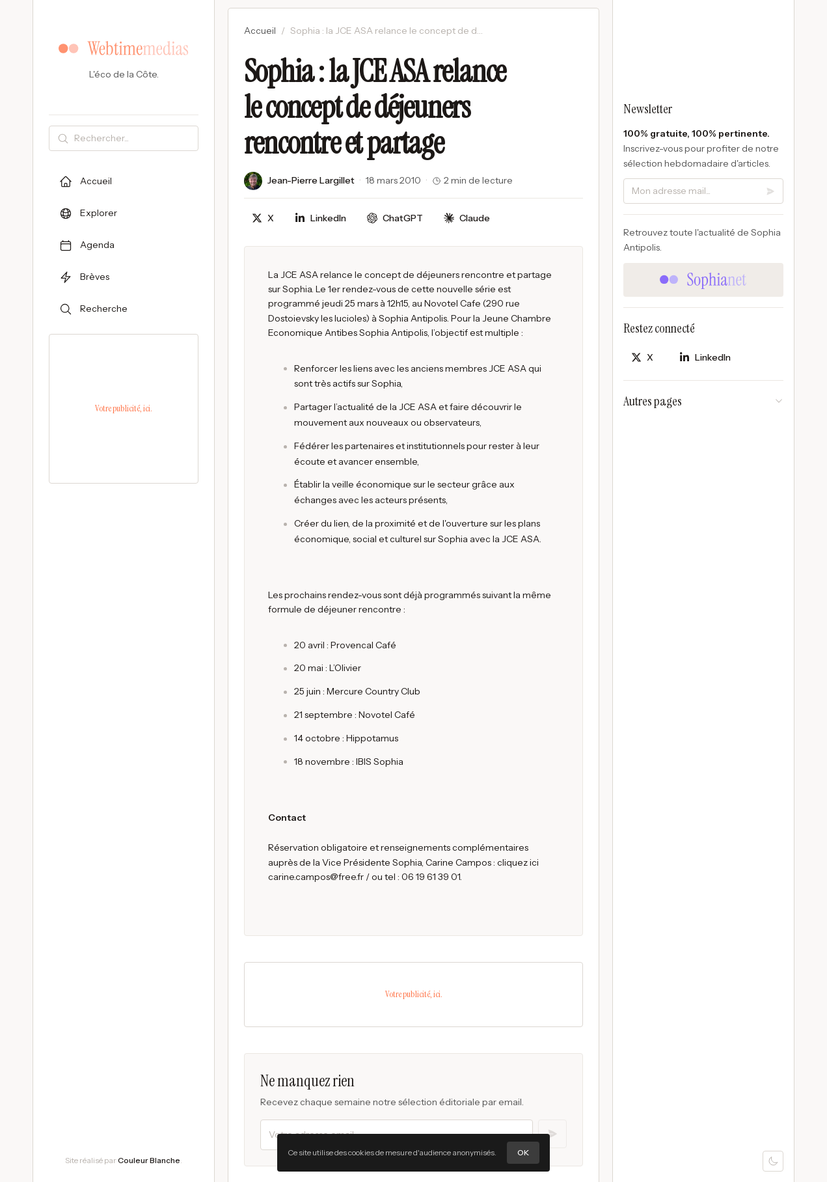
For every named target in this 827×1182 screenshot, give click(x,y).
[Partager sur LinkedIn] (320, 218)
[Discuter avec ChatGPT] (395, 218)
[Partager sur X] (263, 218)
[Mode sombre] (773, 1161)
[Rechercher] (133, 138)
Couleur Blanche (149, 1160)
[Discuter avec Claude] (467, 218)
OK (523, 1152)
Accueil (260, 30)
